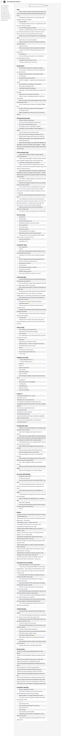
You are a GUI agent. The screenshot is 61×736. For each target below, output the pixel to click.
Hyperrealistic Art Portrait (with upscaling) (28, 331)
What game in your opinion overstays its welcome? (30, 301)
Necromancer (22, 379)
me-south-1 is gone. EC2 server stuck (27, 623)
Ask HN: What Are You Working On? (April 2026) (30, 84)
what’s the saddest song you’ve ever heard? (29, 452)
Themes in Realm (23, 373)
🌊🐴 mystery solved (24, 703)
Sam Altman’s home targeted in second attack (29, 162)
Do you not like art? (23, 225)
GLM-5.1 (21, 508)
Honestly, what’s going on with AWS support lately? (30, 645)
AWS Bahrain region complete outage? (27, 633)
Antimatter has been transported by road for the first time (29, 671)
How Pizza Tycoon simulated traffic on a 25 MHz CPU (29, 420)
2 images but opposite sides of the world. (28, 62)
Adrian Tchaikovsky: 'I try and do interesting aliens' (28, 667)
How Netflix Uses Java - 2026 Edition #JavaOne (30, 126)
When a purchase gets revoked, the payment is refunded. (32, 48)
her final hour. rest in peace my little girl (28, 39)
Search (46, 5)
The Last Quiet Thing (21, 410)
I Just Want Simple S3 (22, 422)
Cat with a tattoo (22, 21)
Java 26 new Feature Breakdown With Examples (30, 122)
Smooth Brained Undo (24, 140)
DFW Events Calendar (5, 18)
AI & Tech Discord (4, 9)
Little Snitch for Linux (21, 397)
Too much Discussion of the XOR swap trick (29, 132)
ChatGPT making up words (25, 271)
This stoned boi (22, 317)
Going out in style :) (23, 46)
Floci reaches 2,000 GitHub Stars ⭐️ (27, 635)
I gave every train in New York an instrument (29, 94)
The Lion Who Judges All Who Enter (27, 351)
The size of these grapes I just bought (27, 27)
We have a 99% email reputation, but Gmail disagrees (31, 108)
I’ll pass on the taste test (24, 239)
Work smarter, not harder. (24, 269)
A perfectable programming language (27, 88)
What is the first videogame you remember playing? (30, 470)
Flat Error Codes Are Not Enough (26, 120)
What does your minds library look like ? (28, 341)
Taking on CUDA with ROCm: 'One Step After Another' (31, 74)
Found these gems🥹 (24, 303)
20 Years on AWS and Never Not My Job (28, 629)
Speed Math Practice (5, 14)
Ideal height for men (23, 241)
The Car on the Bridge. (24, 390)
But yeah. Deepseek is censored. (26, 689)
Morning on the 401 (23, 387)
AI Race (21, 249)
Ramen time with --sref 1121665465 (27, 381)
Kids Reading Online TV (6, 16)
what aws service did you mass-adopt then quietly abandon (32, 631)
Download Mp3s (4, 7)
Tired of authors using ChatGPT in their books (29, 705)
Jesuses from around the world (26, 349)
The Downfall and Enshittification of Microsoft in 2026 (29, 401)
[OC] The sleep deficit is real (25, 221)
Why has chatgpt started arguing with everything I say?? (31, 259)
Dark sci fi (21, 363)
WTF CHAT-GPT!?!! (23, 707)
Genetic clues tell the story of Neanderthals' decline (28, 661)
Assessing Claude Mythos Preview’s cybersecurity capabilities (31, 416)
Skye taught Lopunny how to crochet (27, 345)
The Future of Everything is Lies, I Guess (26, 395)
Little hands (21, 339)
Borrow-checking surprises (23, 418)
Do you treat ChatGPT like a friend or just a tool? (30, 273)
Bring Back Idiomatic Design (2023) (27, 78)
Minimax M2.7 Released (24, 502)
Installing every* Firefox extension (24, 412)
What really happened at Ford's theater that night (30, 233)
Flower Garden (22, 369)
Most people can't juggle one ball (26, 86)
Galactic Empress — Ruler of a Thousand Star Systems (31, 343)
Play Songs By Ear (5, 11)
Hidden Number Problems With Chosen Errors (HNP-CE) (32, 136)
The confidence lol (23, 247)
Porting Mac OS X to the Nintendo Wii (25, 399)
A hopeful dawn (22, 383)
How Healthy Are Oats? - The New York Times (27, 522)
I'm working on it (22, 54)
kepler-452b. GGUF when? (25, 476)
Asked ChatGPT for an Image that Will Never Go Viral (31, 695)
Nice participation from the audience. (27, 231)
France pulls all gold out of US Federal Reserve (29, 564)
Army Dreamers (22, 333)
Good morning (22, 353)
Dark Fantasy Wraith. (24, 371)
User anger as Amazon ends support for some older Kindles (32, 211)
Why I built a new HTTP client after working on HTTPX (31, 134)
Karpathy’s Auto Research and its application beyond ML (31, 138)
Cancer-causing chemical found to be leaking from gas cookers (31, 679)
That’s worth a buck (23, 227)
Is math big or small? (23, 110)
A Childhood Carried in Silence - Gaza (27, 60)
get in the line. (22, 217)
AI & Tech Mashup (5, 5)
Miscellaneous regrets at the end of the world (29, 223)
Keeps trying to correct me (25, 263)
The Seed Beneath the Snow (23, 414)
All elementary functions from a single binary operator (31, 68)
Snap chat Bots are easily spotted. (26, 711)
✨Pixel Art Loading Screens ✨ (26, 361)
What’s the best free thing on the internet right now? (30, 450)
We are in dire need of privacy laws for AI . (28, 261)
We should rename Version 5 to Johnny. (28, 267)
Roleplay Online (4, 20)
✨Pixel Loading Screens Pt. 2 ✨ (26, 359)
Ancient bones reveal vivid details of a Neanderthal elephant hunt (31, 683)
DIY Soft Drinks (22, 76)
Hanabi (20, 347)
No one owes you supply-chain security (28, 124)
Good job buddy (22, 219)
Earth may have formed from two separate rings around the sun (31, 677)
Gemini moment (22, 265)
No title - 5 (21, 365)
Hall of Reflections (23, 385)
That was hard (22, 709)
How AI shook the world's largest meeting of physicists (29, 669)
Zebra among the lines (24, 367)
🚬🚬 (20, 701)
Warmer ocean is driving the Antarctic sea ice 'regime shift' (30, 659)
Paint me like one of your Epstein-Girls (27, 329)
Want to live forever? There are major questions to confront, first (31, 681)
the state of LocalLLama (24, 478)
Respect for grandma (24, 229)
